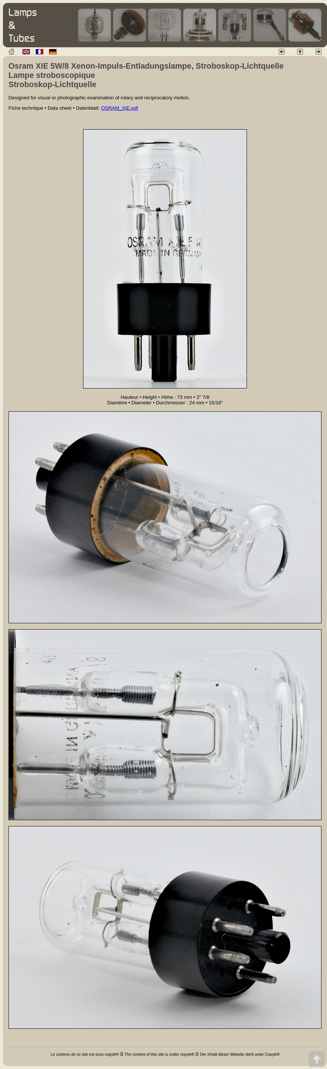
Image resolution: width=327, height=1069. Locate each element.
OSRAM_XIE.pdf (119, 108)
